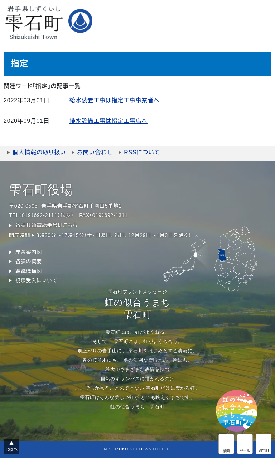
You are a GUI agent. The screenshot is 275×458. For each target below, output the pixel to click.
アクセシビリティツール (245, 444)
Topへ (11, 449)
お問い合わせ (95, 152)
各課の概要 (28, 261)
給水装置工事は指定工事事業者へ (114, 100)
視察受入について (36, 280)
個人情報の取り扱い (39, 152)
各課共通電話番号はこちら (46, 225)
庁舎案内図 (28, 252)
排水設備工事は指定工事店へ (108, 121)
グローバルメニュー (263, 444)
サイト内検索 (226, 444)
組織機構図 (28, 271)
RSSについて (142, 152)
